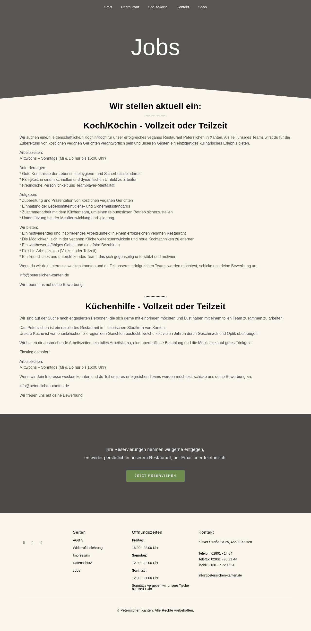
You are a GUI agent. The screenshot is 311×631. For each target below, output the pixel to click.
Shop (202, 7)
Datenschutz (82, 563)
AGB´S (78, 540)
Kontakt (183, 7)
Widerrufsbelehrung (88, 548)
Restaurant (130, 7)
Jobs (76, 570)
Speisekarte (157, 7)
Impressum (81, 555)
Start (108, 7)
